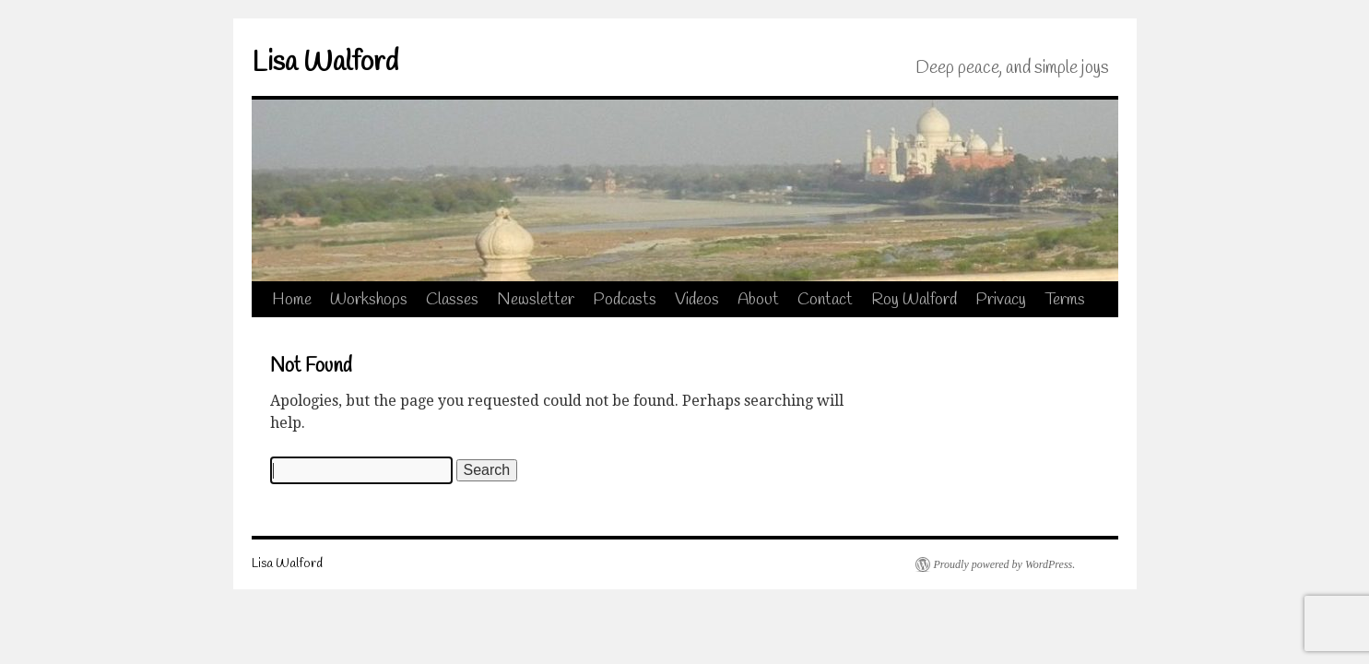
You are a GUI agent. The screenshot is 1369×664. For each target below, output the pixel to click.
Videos (697, 300)
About (758, 300)
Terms (1064, 300)
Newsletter (535, 300)
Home (292, 300)
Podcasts (624, 300)
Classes (452, 300)
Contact (825, 300)
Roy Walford (914, 300)
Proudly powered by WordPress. (1005, 564)
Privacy (1000, 300)
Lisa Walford (325, 62)
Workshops (368, 300)
